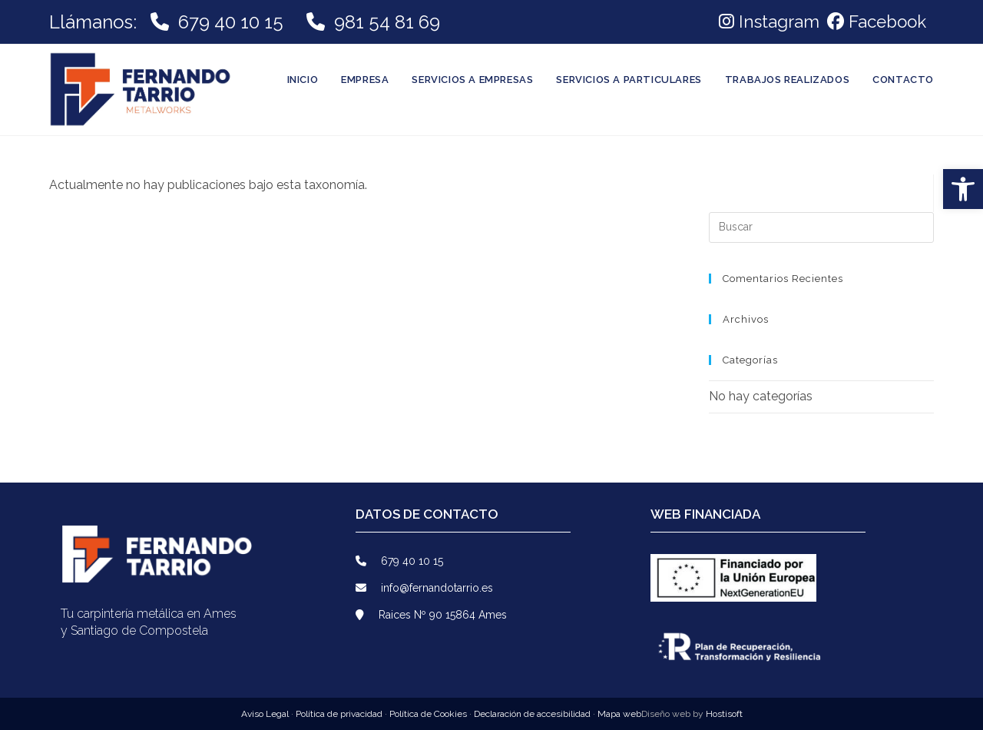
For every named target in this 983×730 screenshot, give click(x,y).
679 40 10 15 (230, 22)
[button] (963, 189)
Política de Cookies (429, 713)
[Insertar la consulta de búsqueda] (821, 227)
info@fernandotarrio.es (424, 588)
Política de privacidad (340, 713)
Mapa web (619, 713)
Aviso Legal (266, 713)
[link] (874, 22)
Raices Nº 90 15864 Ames (431, 615)
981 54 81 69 (384, 22)
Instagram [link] (769, 22)
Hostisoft (724, 713)
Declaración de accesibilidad (532, 713)
